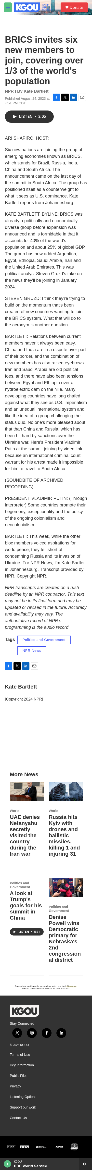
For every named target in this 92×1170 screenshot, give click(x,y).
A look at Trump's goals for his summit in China (26, 905)
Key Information (22, 1065)
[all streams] (85, 1164)
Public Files (18, 1076)
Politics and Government (44, 640)
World (14, 811)
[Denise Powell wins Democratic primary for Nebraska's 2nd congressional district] (66, 887)
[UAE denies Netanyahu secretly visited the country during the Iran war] (27, 791)
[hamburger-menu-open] (8, 7)
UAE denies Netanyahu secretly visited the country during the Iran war (25, 835)
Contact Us (18, 1118)
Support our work (23, 1107)
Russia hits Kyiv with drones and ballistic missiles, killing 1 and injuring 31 (64, 835)
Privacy (15, 1086)
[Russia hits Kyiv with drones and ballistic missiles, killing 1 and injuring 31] (66, 791)
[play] (7, 1163)
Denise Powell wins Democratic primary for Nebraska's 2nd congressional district (65, 938)
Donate (76, 7)
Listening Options (23, 1097)
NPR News (32, 651)
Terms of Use (20, 1055)
